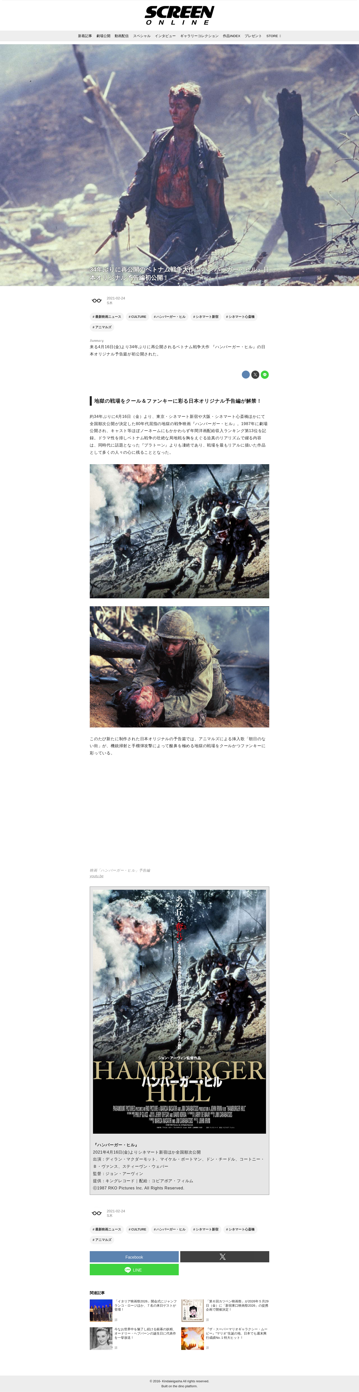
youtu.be (96, 876)
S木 (110, 303)
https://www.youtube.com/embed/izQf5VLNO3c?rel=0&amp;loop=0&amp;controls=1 (179, 815)
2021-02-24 (116, 298)
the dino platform (185, 1386)
